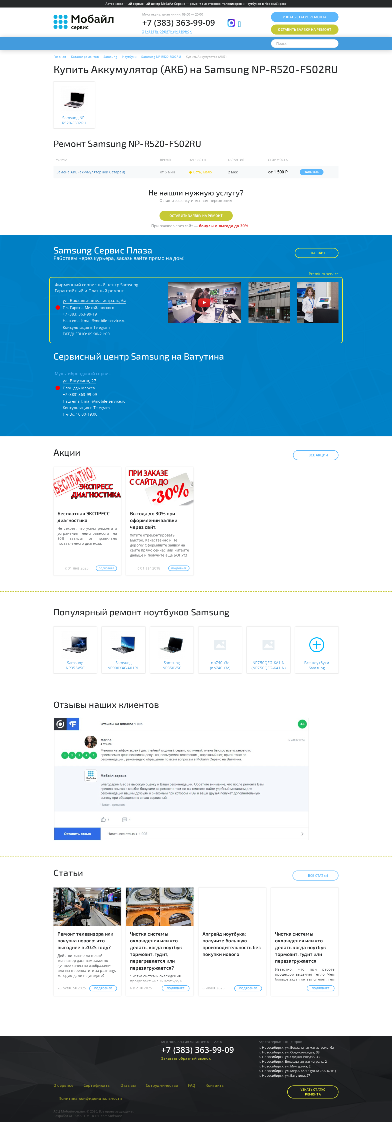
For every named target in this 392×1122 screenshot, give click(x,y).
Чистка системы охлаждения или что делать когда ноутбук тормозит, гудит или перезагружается (300, 947)
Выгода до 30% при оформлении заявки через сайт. (153, 520)
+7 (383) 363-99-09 (178, 22)
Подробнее (106, 568)
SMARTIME (83, 1115)
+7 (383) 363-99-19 (80, 314)
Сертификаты (97, 1085)
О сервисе (64, 1085)
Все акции (314, 455)
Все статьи (313, 876)
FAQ (192, 1085)
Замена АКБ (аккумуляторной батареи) (90, 172)
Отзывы (128, 1085)
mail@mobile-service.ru (105, 320)
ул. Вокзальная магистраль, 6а (94, 300)
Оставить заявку (304, 29)
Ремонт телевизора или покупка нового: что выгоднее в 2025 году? (85, 940)
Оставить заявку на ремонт (196, 215)
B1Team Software (108, 1115)
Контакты (215, 1085)
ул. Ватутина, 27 (79, 381)
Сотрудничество (162, 1085)
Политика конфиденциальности (90, 1098)
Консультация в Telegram (86, 327)
